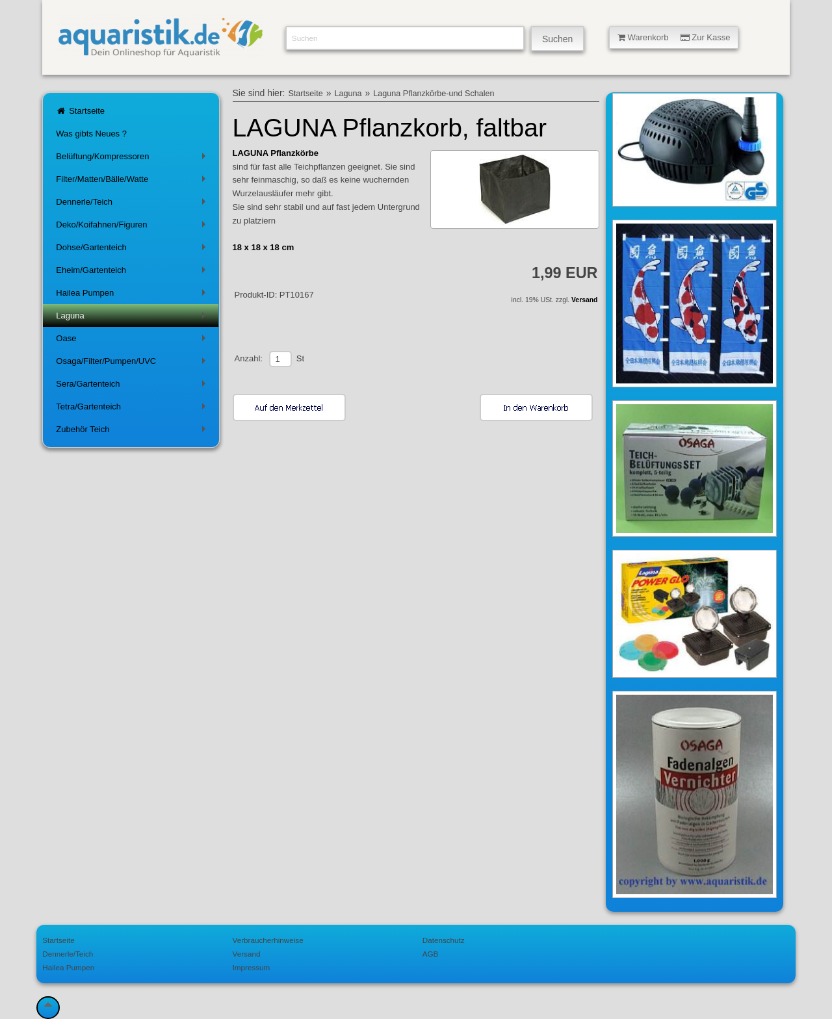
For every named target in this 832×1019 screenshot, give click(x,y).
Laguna (133, 318)
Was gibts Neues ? (91, 133)
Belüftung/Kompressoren (133, 158)
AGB (430, 953)
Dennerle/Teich (133, 204)
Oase (133, 340)
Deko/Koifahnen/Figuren (133, 227)
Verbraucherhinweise (268, 940)
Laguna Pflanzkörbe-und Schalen (433, 93)
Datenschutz (443, 940)
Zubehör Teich (133, 431)
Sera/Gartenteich (133, 386)
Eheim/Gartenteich (133, 272)
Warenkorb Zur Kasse (674, 37)
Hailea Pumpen (133, 295)
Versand (584, 299)
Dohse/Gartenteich (133, 249)
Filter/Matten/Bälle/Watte (133, 181)
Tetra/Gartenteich (133, 409)
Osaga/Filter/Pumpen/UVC (133, 363)
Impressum (251, 967)
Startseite (80, 111)
